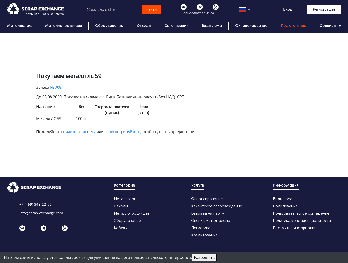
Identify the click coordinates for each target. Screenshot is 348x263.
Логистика (200, 228)
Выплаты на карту (207, 213)
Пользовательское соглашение (301, 213)
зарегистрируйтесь (122, 131)
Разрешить (204, 257)
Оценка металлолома (210, 221)
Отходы (144, 25)
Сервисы (330, 25)
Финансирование (251, 25)
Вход (287, 9)
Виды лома (212, 25)
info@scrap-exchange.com (41, 213)
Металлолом (19, 25)
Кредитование (204, 235)
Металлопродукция (63, 25)
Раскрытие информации (295, 228)
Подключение (293, 25)
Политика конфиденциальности (302, 221)
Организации (176, 25)
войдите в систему (78, 131)
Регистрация (324, 9)
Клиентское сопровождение (216, 206)
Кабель (120, 228)
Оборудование (109, 25)
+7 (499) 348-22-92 (35, 204)
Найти (151, 9)
